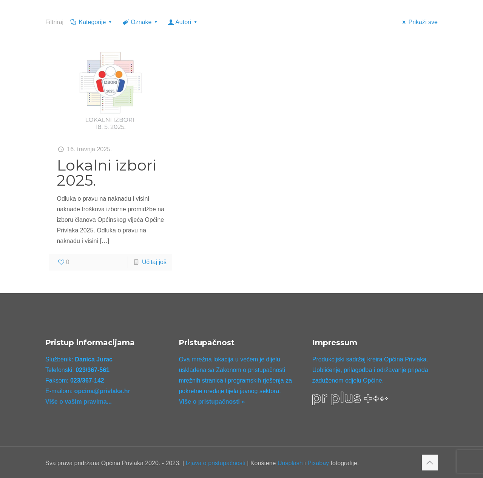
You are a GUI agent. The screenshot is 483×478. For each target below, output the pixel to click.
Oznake (140, 22)
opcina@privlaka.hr (102, 391)
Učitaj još (154, 262)
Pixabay (318, 463)
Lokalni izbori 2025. (106, 172)
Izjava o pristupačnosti (215, 463)
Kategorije (91, 22)
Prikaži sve (419, 22)
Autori (183, 22)
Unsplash (290, 463)
